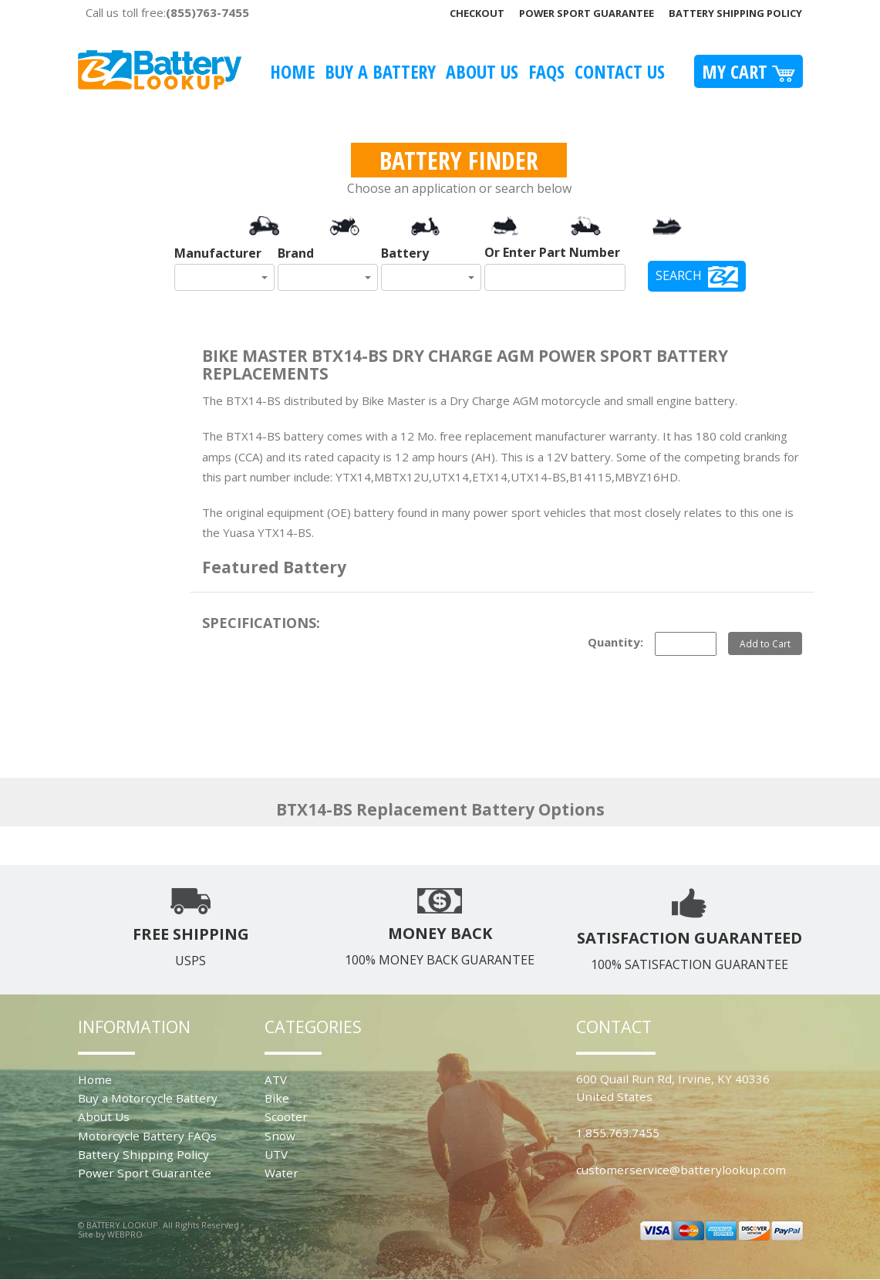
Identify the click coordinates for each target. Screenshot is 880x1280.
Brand (296, 253)
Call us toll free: (167, 12)
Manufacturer (217, 253)
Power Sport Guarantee (586, 13)
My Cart (748, 71)
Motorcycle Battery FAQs (147, 1135)
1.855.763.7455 (617, 1132)
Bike (277, 1098)
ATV (276, 1079)
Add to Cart (765, 643)
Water (281, 1172)
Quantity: (615, 642)
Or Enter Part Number (552, 252)
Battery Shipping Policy (735, 13)
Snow (280, 1135)
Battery (405, 253)
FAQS (546, 71)
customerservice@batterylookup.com (681, 1169)
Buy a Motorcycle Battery (147, 1098)
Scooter (286, 1116)
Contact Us (620, 71)
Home (292, 71)
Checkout (477, 13)
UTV (276, 1154)
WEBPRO (125, 1234)
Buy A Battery (380, 71)
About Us (482, 71)
